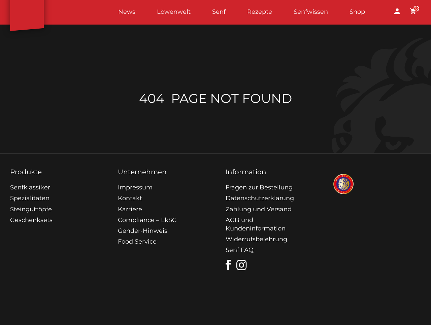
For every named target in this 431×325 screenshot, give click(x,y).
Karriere (130, 209)
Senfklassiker (30, 187)
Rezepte (259, 11)
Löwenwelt (174, 11)
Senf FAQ (240, 250)
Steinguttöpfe (31, 209)
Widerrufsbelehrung (256, 239)
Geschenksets (31, 220)
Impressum (135, 187)
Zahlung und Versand (259, 209)
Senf (219, 11)
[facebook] (228, 265)
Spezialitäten (29, 198)
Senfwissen (311, 11)
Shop (357, 11)
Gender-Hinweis (142, 230)
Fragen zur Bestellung (259, 187)
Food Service (137, 241)
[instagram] (241, 265)
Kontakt (130, 198)
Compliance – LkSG (147, 220)
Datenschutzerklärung (260, 198)
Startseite (27, 12)
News (126, 11)
